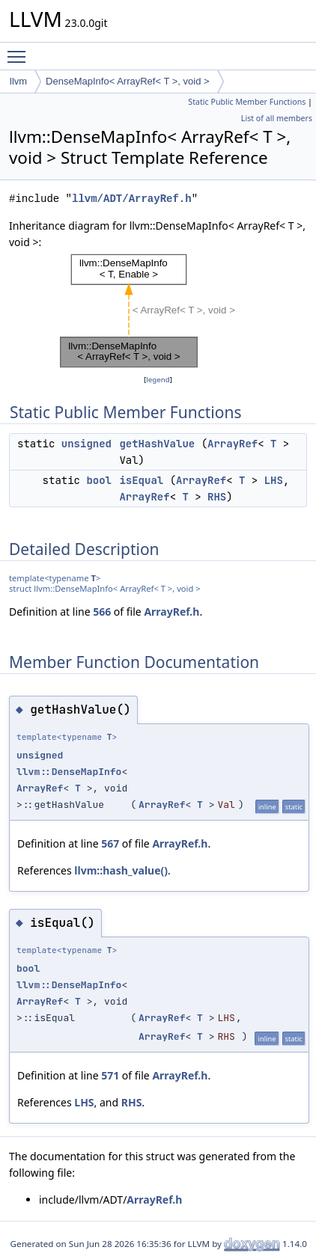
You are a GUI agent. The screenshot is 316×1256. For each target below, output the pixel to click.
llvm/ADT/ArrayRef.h (132, 199)
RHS (216, 496)
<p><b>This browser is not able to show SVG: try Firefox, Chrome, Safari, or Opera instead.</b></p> (158, 311)
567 (110, 843)
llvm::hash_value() (121, 870)
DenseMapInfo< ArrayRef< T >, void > (127, 81)
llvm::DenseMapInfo (68, 771)
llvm (18, 81)
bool (99, 480)
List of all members (276, 118)
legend (158, 380)
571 (110, 1075)
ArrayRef (232, 443)
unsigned (86, 443)
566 (102, 611)
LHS (273, 480)
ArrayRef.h (171, 611)
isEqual (141, 480)
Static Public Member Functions (247, 102)
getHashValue (157, 443)
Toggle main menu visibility (20, 50)
